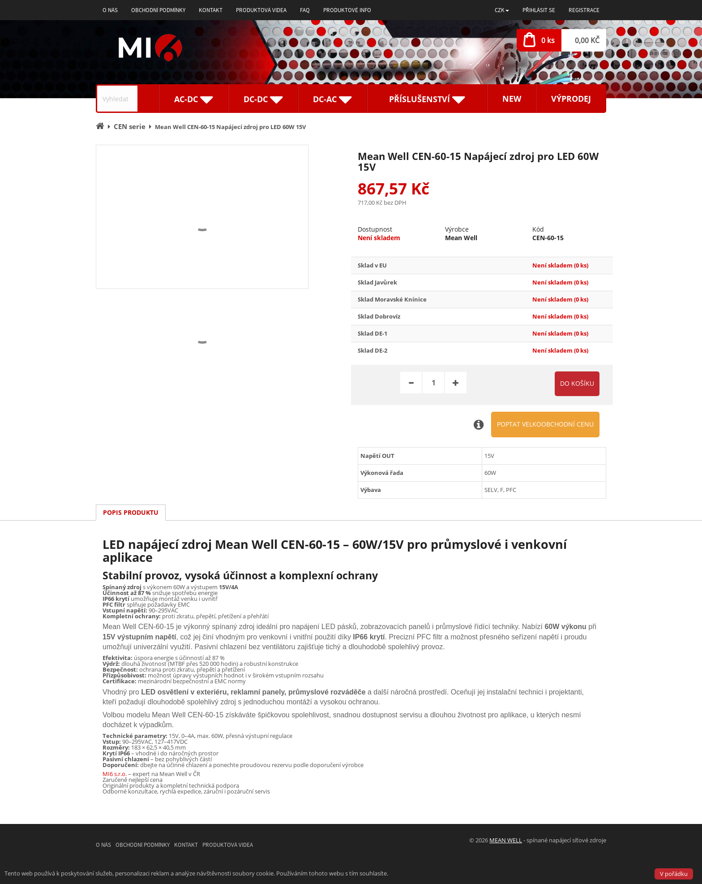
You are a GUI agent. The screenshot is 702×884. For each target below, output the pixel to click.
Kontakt (211, 10)
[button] (502, 10)
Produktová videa (261, 10)
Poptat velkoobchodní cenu (545, 424)
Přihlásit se (538, 10)
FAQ (305, 10)
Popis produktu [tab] (130, 512)
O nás (110, 10)
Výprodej (571, 98)
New (511, 98)
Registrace (584, 10)
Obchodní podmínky (158, 10)
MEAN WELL (505, 840)
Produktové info (347, 10)
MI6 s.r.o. (115, 774)
